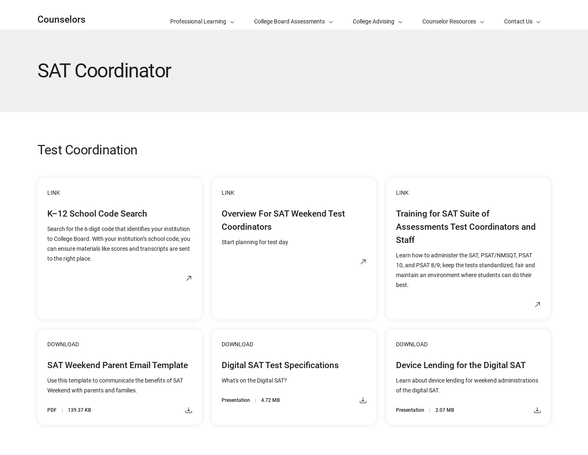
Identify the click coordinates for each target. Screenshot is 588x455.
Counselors (61, 19)
